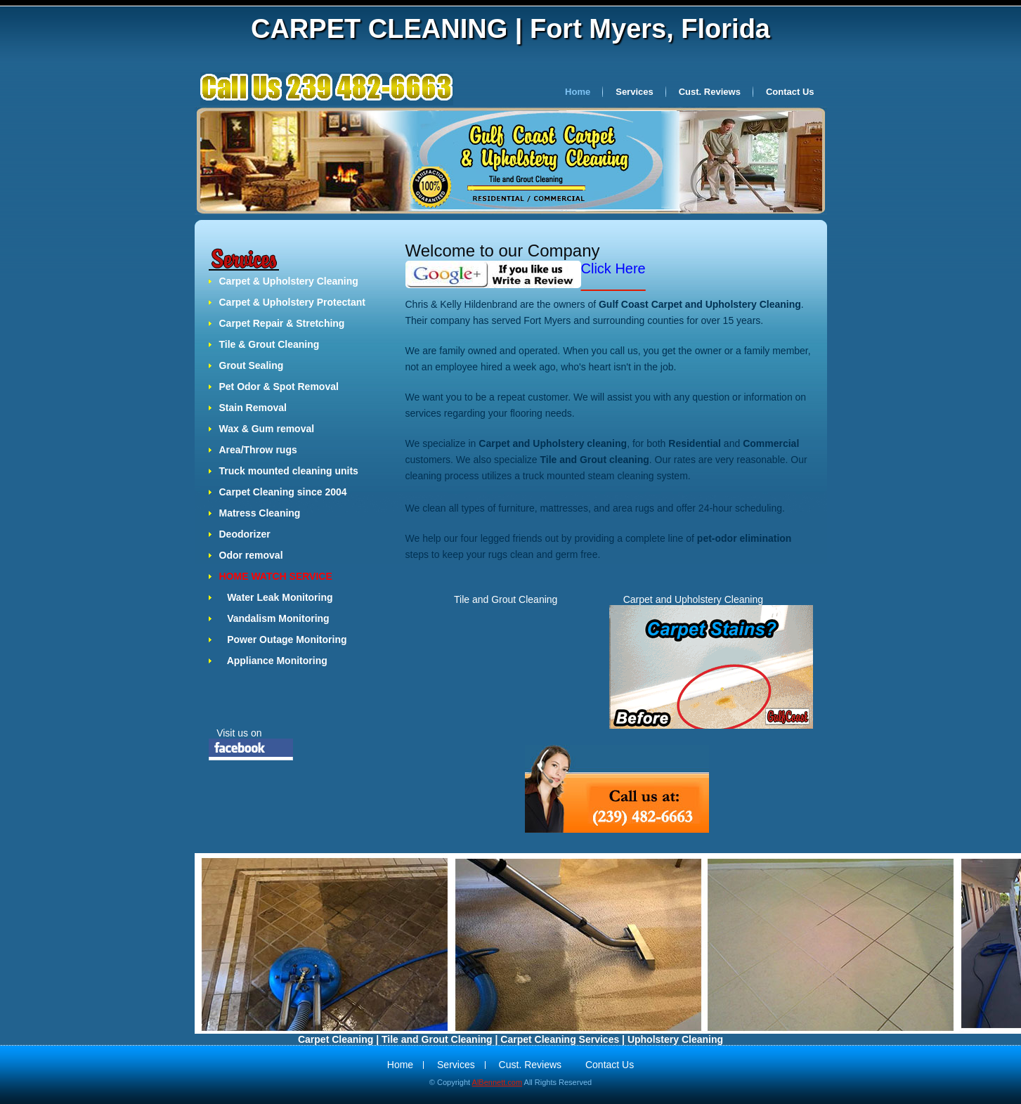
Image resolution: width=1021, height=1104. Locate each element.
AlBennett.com (497, 1082)
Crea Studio (328, 89)
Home (577, 91)
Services (634, 91)
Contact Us (790, 91)
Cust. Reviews (710, 91)
